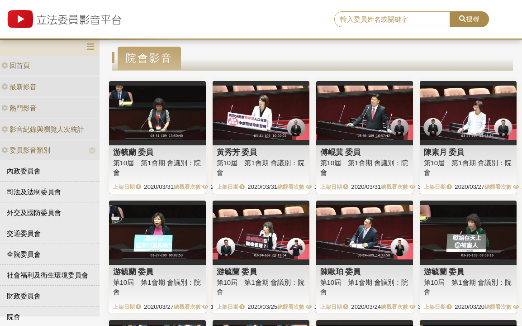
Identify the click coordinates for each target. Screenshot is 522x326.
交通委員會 (24, 233)
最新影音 (19, 87)
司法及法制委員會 (34, 192)
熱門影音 (19, 108)
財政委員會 (24, 296)
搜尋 (469, 19)
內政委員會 (24, 171)
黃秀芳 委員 (237, 152)
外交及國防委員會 (34, 212)
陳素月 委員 (444, 152)
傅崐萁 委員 (340, 152)
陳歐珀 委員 (340, 272)
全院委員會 (24, 254)
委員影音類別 (25, 150)
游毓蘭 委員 (133, 152)
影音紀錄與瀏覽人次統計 (42, 129)
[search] (392, 19)
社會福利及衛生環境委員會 (47, 275)
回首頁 (15, 65)
